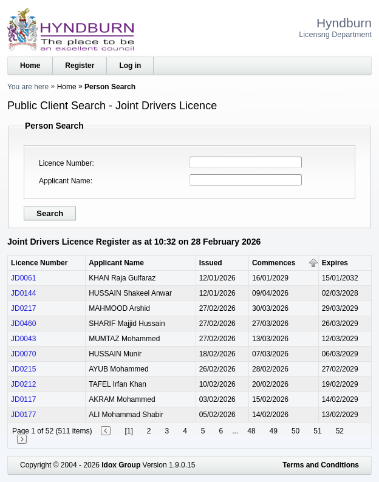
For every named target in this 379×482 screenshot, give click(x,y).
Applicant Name (64, 181)
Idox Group (120, 465)
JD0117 (23, 399)
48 (251, 431)
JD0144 (23, 293)
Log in (130, 65)
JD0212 (23, 384)
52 (340, 431)
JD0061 (23, 278)
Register (79, 65)
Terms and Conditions (320, 465)
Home (30, 65)
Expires (335, 263)
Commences (273, 263)
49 (274, 431)
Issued (210, 263)
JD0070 (23, 354)
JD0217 (23, 308)
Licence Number (65, 163)
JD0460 (23, 323)
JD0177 (23, 414)
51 (317, 431)
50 (295, 431)
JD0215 (23, 369)
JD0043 (23, 338)
